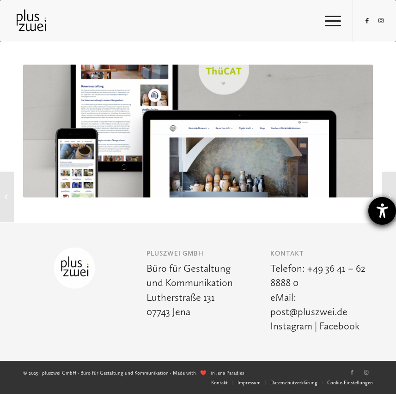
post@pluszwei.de (308, 311)
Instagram (291, 326)
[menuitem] (219, 383)
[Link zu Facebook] (367, 21)
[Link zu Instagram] (381, 21)
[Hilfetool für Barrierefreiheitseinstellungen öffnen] (382, 211)
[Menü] (328, 21)
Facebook (339, 326)
